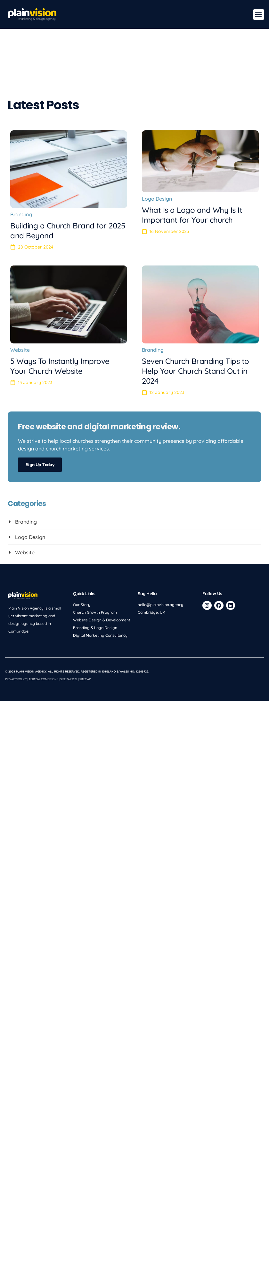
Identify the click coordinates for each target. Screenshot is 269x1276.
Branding (21, 178)
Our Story (81, 568)
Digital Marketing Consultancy (100, 599)
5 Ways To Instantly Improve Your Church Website (60, 330)
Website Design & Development (101, 584)
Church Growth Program (95, 576)
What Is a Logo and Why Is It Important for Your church (192, 179)
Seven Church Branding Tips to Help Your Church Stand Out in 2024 (195, 335)
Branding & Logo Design (95, 591)
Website (20, 314)
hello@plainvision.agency (160, 568)
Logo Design (157, 163)
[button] (258, 14)
